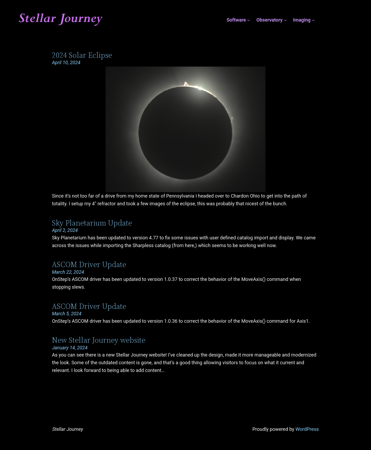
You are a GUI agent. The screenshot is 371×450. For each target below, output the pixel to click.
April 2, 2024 (65, 230)
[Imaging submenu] (313, 20)
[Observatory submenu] (285, 20)
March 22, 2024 (68, 272)
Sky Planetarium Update (92, 223)
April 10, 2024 (66, 62)
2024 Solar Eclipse (82, 55)
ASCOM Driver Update (89, 264)
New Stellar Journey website (98, 340)
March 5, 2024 (67, 313)
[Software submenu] (248, 20)
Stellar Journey (67, 429)
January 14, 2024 (69, 347)
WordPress (307, 429)
